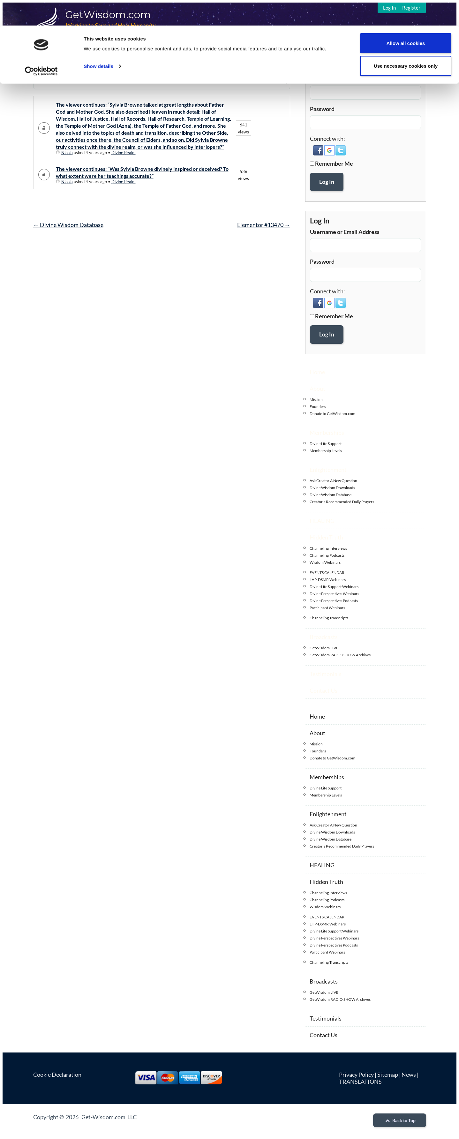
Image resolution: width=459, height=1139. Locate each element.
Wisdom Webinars (325, 562)
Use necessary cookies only (406, 40)
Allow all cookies (406, 17)
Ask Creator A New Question (333, 480)
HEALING (322, 520)
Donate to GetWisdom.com (332, 413)
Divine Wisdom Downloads (332, 487)
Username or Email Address (345, 79)
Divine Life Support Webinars (334, 586)
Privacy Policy (356, 1074)
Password (322, 108)
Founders (318, 406)
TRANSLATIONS (360, 1081)
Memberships (327, 432)
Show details (98, 40)
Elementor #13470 (263, 224)
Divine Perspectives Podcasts (334, 600)
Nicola (64, 152)
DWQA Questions (56, 61)
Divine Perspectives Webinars (334, 593)
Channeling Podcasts (327, 555)
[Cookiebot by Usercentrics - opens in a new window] (41, 45)
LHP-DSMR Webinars (328, 579)
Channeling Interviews (328, 548)
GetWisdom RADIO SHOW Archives (340, 654)
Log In (326, 181)
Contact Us (323, 690)
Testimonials (326, 673)
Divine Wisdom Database (68, 224)
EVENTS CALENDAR (327, 572)
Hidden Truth (326, 537)
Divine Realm (123, 152)
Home (317, 371)
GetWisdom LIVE (324, 647)
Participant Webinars (327, 607)
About (317, 388)
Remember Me (334, 163)
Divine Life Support (326, 443)
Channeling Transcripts (329, 617)
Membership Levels (326, 450)
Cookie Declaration (57, 1074)
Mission (316, 399)
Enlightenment (328, 469)
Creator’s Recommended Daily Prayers (342, 501)
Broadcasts (324, 636)
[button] (318, 153)
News (409, 1074)
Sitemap (387, 1074)
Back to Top (400, 1120)
